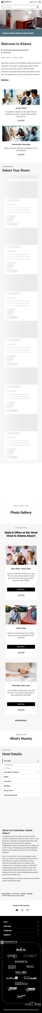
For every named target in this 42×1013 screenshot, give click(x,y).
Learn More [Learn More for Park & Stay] (21, 652)
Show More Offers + (21, 720)
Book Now (21, 589)
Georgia (23, 893)
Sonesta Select (6, 893)
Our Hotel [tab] (21, 761)
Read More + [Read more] (5, 80)
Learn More (21, 120)
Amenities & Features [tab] (21, 772)
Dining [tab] (6, 777)
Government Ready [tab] (10, 795)
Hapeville (29, 893)
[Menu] (40, 2)
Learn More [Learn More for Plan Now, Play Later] (21, 709)
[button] (20, 7)
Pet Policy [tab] (7, 768)
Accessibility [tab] (8, 765)
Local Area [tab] (7, 781)
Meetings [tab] (7, 786)
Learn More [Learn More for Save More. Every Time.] (21, 595)
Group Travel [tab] (8, 790)
